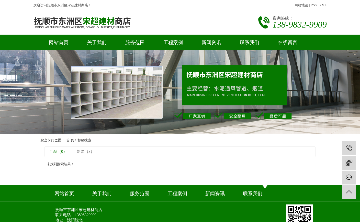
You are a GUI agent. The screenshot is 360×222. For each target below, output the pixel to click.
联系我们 (249, 42)
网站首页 (58, 42)
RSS (314, 5)
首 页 (70, 140)
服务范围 (135, 42)
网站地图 (301, 5)
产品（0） (58, 151)
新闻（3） (85, 151)
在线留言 (287, 42)
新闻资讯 (211, 42)
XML (323, 5)
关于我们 (97, 42)
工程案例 (173, 42)
